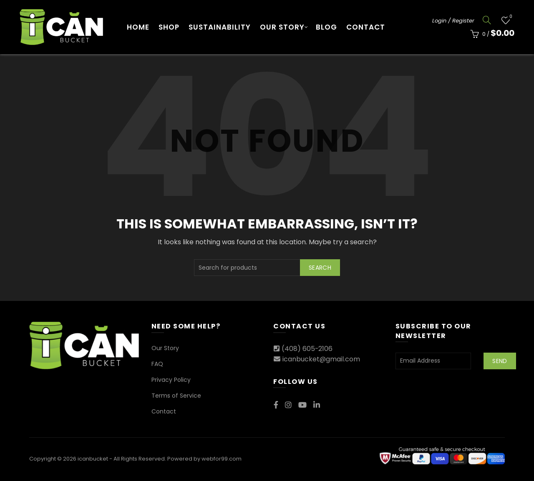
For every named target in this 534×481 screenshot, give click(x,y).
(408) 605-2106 (307, 348)
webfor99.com (222, 459)
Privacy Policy (171, 380)
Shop (169, 27)
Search (320, 267)
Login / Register (453, 21)
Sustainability (220, 27)
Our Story (282, 27)
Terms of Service (176, 395)
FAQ (157, 364)
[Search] (487, 20)
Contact (365, 27)
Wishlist (510, 17)
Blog (326, 27)
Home (138, 27)
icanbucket (93, 459)
